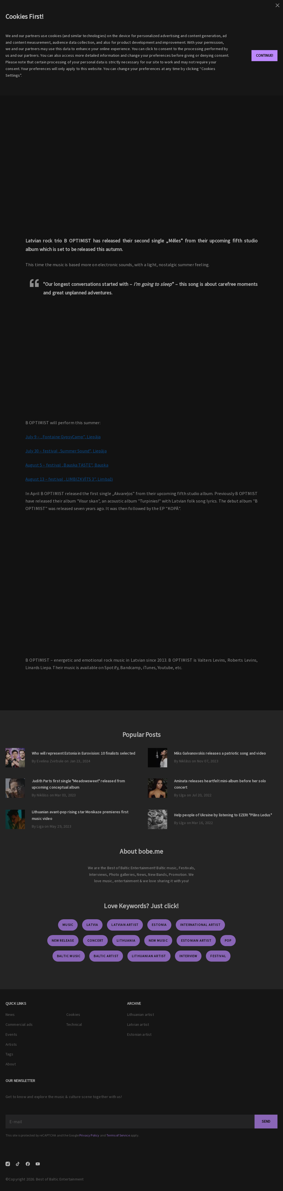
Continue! (264, 55)
